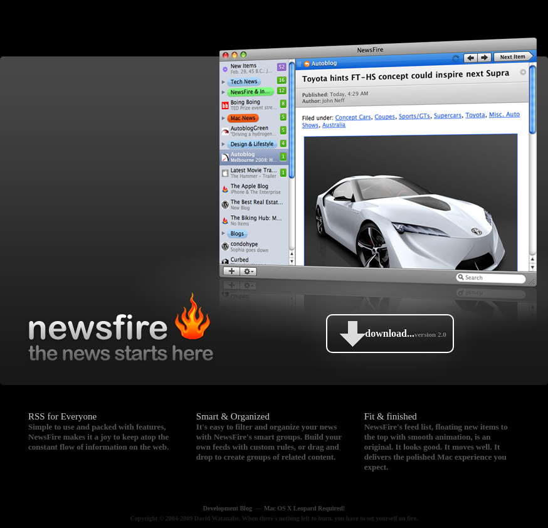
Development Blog (227, 508)
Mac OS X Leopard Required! (304, 508)
